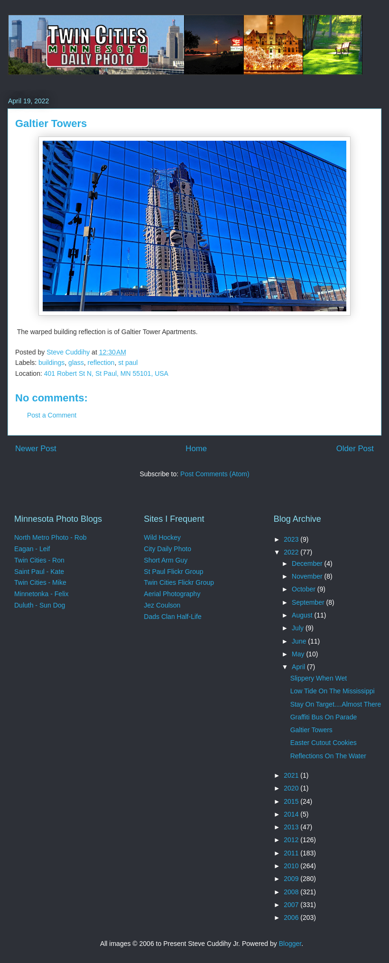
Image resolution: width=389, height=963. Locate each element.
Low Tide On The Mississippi (332, 691)
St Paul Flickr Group (173, 571)
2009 (292, 878)
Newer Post (35, 448)
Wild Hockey (162, 537)
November (308, 576)
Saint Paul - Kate (39, 571)
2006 (292, 917)
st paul (128, 362)
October (304, 589)
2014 (292, 814)
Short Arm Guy (165, 560)
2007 (292, 904)
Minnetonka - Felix (41, 594)
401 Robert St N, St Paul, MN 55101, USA (106, 373)
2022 (292, 552)
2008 (292, 892)
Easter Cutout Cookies (323, 742)
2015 (292, 801)
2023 (292, 539)
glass (76, 362)
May (299, 654)
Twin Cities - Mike (40, 582)
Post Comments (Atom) (214, 474)
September (309, 602)
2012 (292, 840)
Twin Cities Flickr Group (179, 582)
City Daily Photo (167, 549)
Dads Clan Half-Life (172, 616)
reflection (101, 362)
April (299, 667)
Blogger (290, 943)
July (299, 628)
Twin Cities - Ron (39, 560)
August (303, 615)
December (308, 563)
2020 (292, 788)
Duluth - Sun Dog (39, 605)
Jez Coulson (162, 605)
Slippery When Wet (318, 678)
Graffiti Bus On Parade (323, 717)
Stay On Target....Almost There (335, 704)
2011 (292, 853)
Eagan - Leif (32, 549)
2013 (292, 827)
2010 (292, 866)
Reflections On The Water (328, 756)
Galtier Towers (311, 730)
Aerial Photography (172, 594)
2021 (292, 775)
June (300, 641)
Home (196, 448)
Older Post (355, 448)
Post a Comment (51, 415)
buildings (51, 362)
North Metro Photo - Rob (50, 537)
